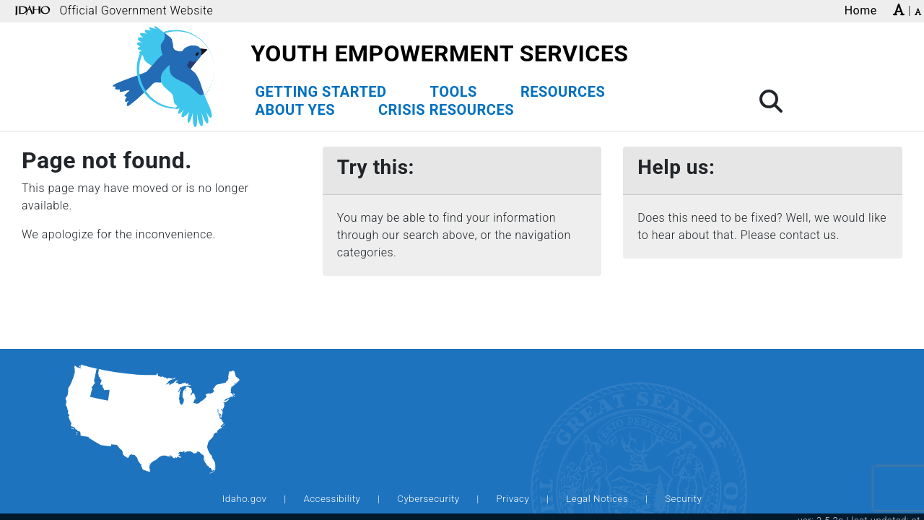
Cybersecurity (428, 498)
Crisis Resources (446, 109)
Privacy (512, 498)
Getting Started (320, 91)
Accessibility (331, 498)
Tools (453, 91)
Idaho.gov (244, 498)
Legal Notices (597, 498)
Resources (562, 91)
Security (683, 498)
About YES (294, 109)
